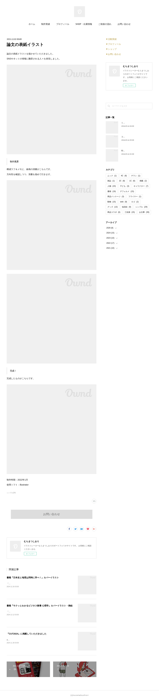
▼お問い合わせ (113, 54)
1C (132, 181)
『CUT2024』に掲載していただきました (26, 633)
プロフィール (62, 24)
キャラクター (141, 186)
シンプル (141, 207)
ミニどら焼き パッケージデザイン (135, 123)
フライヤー (134, 196)
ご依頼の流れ (104, 24)
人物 (111, 186)
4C (124, 176)
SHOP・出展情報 (83, 24)
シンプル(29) (11, 493)
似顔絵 (126, 207)
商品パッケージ (115, 196)
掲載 (143, 181)
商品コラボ (113, 212)
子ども (124, 186)
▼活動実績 (111, 39)
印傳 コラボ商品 (128, 151)
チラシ (135, 176)
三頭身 (130, 212)
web (123, 202)
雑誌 (111, 181)
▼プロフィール (113, 44)
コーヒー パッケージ (130, 137)
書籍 (111, 191)
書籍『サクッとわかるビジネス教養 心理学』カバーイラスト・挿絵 (40, 605)
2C (122, 181)
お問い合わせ (124, 24)
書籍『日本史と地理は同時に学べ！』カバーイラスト (33, 577)
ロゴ (135, 202)
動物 (111, 202)
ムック (112, 176)
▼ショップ (111, 49)
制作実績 (45, 24)
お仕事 (144, 212)
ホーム (32, 24)
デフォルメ (127, 191)
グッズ (112, 207)
